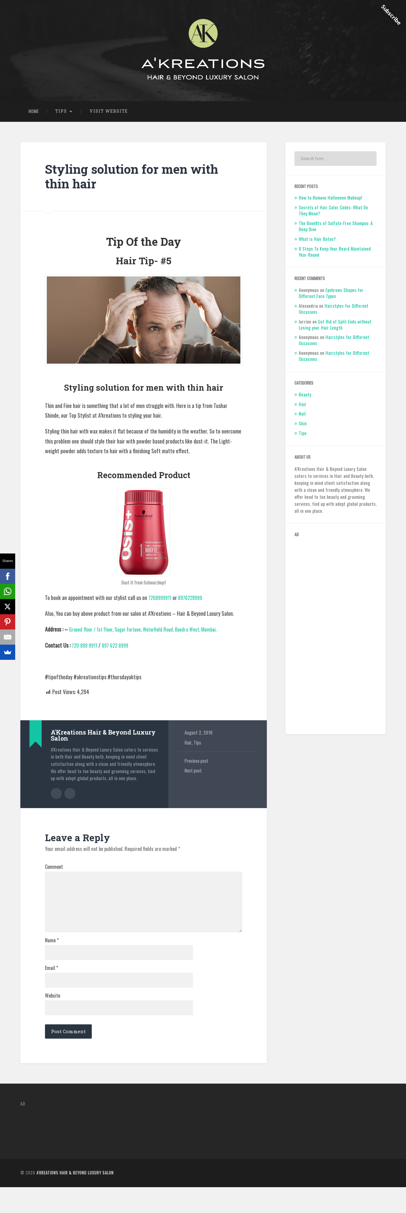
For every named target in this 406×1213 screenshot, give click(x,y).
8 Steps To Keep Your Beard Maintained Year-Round (335, 256)
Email (51, 989)
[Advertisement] (335, 639)
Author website (69, 798)
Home (34, 116)
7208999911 (161, 603)
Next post (193, 776)
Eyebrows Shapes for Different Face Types (331, 298)
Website (52, 1018)
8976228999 (194, 603)
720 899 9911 (86, 650)
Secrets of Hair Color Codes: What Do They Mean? (333, 215)
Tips (61, 116)
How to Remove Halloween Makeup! (330, 203)
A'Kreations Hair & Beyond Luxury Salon (75, 1198)
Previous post (197, 766)
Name (52, 960)
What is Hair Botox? (317, 244)
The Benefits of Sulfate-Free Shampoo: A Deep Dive (336, 231)
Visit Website (108, 116)
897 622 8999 (119, 650)
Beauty (305, 399)
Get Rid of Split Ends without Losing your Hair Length (335, 329)
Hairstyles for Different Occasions (333, 313)
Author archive (56, 798)
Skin (303, 428)
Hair (188, 747)
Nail (302, 419)
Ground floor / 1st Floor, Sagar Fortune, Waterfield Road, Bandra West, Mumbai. (150, 635)
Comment (54, 871)
